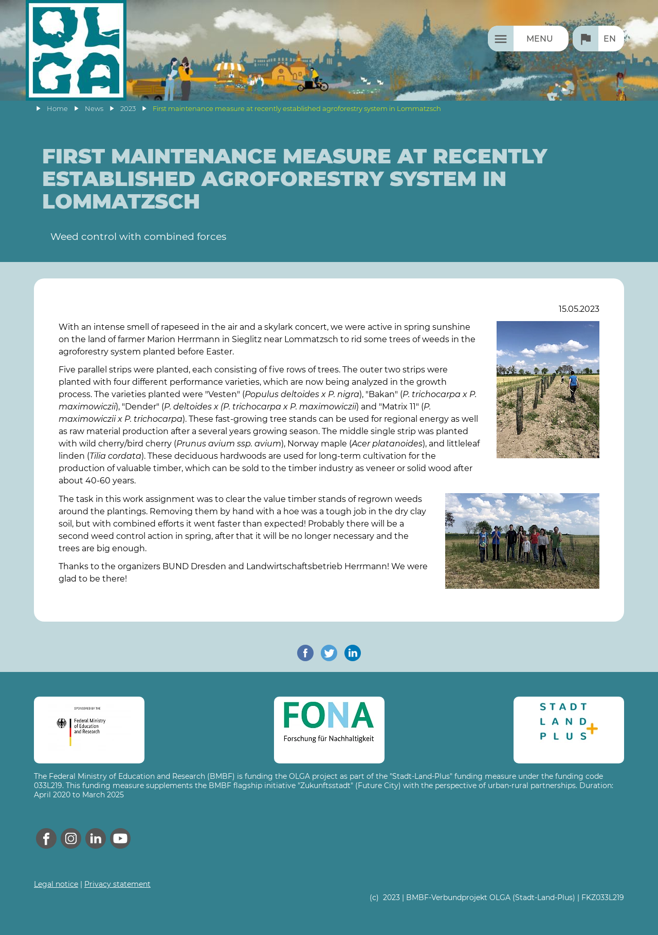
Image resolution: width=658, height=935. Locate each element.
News (94, 109)
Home (57, 109)
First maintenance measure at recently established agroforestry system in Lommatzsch (297, 109)
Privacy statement (117, 884)
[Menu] (528, 38)
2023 (128, 109)
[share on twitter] (329, 653)
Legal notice (56, 884)
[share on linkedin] (352, 653)
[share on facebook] (305, 653)
